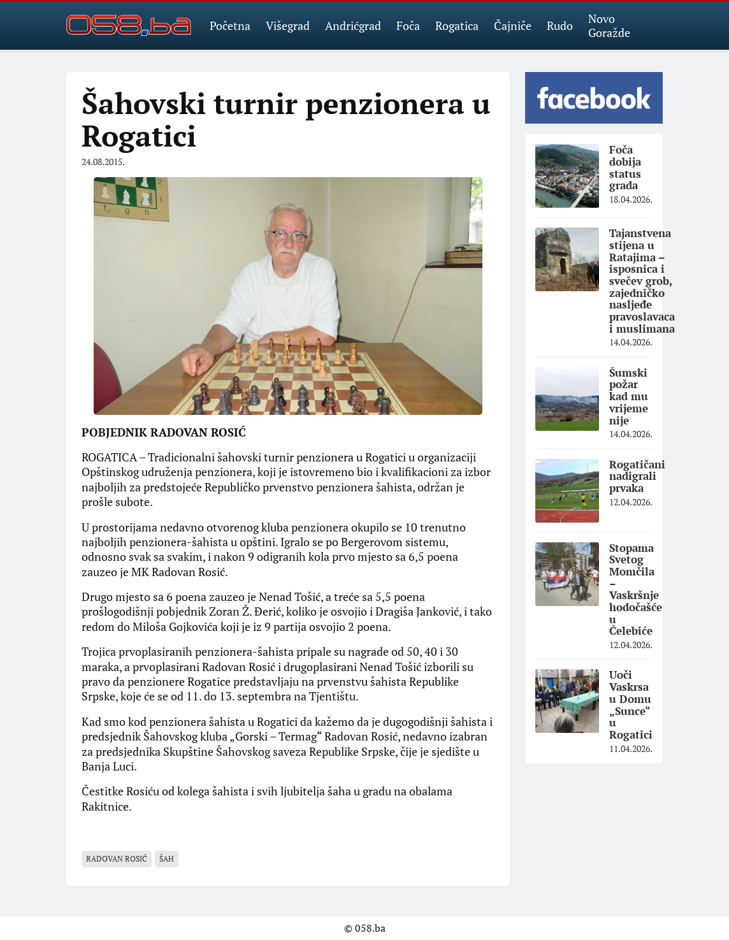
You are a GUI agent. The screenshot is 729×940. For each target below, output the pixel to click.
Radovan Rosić (116, 859)
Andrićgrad (353, 25)
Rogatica (457, 25)
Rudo (560, 25)
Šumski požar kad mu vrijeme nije (628, 396)
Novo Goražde (609, 25)
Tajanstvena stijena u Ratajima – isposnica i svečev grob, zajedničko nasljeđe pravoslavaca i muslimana (642, 281)
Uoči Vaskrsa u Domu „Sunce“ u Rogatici (631, 704)
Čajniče (512, 25)
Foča (408, 25)
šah (166, 859)
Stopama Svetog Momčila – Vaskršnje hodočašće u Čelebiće (635, 589)
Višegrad (288, 25)
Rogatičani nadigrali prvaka (637, 476)
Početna (230, 25)
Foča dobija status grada (625, 167)
